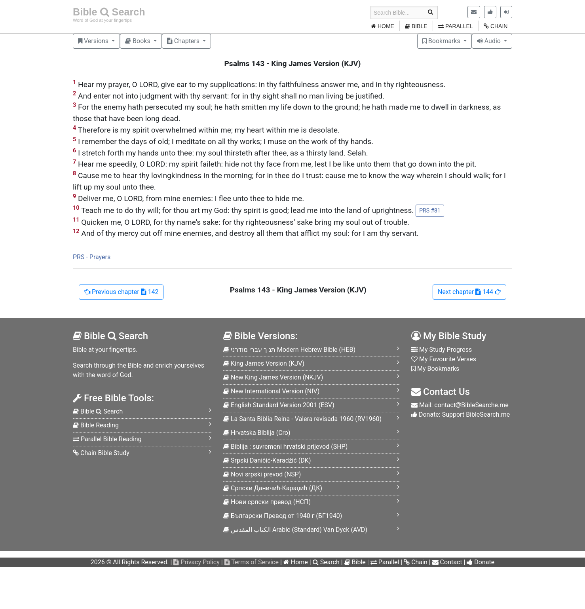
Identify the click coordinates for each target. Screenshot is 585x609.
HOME (382, 26)
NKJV (273, 377)
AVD (295, 529)
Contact (447, 562)
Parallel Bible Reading (107, 439)
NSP (262, 474)
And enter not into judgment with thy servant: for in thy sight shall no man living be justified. (229, 96)
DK (267, 460)
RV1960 (302, 419)
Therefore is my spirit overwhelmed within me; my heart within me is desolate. (206, 130)
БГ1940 (282, 516)
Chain (415, 562)
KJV (263, 363)
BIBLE (416, 26)
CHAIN (495, 26)
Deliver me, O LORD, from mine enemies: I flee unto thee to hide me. (188, 198)
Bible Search (109, 11)
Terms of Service (251, 562)
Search (326, 562)
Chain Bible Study (101, 453)
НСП (267, 502)
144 (469, 292)
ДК (272, 488)
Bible (355, 562)
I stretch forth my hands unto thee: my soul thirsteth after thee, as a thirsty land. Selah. (220, 152)
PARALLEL (455, 26)
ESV (278, 405)
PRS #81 (430, 210)
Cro (257, 432)
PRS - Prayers (91, 257)
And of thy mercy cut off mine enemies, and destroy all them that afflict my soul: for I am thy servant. (246, 233)
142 (121, 292)
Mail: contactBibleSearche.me (460, 405)
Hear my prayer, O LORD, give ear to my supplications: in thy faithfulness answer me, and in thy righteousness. (259, 84)
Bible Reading (96, 425)
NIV (271, 391)
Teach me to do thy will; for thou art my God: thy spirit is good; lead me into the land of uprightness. (258, 211)
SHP (285, 446)
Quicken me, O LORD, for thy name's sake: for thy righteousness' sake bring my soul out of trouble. (241, 222)
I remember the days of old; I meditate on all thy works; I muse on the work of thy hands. (223, 141)
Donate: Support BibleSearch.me (460, 414)
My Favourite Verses (443, 359)
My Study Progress (441, 349)
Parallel (384, 562)
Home (295, 562)
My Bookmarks (435, 368)
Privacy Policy (196, 562)
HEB (289, 349)
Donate (480, 562)
